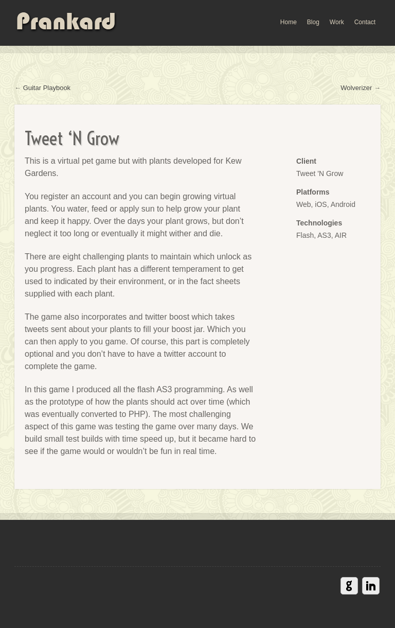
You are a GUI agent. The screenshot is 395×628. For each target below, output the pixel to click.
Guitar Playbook (47, 88)
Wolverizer (356, 88)
